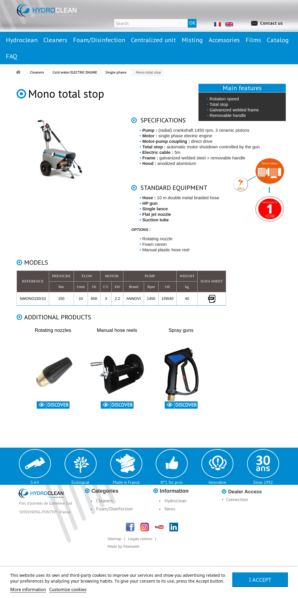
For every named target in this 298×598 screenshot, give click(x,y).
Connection (237, 499)
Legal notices (177, 517)
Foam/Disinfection (114, 509)
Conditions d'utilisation (186, 525)
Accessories (107, 539)
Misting (103, 531)
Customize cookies (67, 589)
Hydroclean (175, 500)
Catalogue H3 (178, 541)
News (169, 509)
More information (28, 589)
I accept (260, 579)
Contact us (271, 23)
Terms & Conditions (183, 533)
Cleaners (104, 500)
